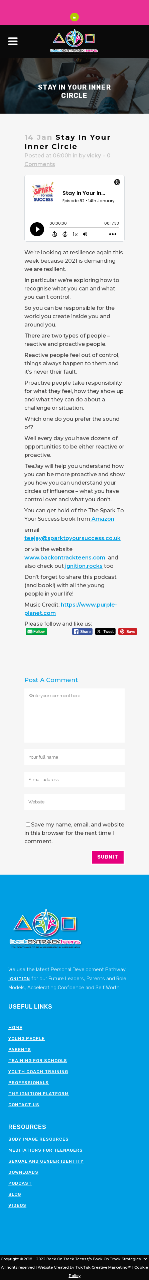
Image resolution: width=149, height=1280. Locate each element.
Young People (26, 1038)
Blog (14, 1194)
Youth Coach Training (38, 1071)
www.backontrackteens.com (65, 557)
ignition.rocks (83, 566)
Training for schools (37, 1060)
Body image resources (38, 1139)
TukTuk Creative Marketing (101, 1267)
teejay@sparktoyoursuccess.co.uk (72, 538)
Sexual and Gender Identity (46, 1161)
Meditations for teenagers (45, 1150)
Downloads (23, 1172)
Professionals (28, 1082)
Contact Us (23, 1104)
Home (15, 1027)
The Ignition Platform (38, 1093)
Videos (17, 1205)
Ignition (19, 978)
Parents (19, 1049)
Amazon (102, 519)
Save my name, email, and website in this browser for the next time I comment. (74, 833)
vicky (94, 155)
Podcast (20, 1183)
